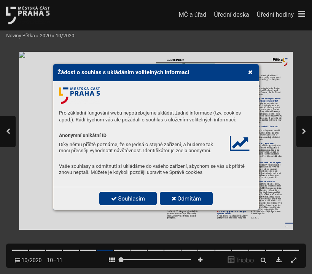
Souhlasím (128, 198)
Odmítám (186, 198)
